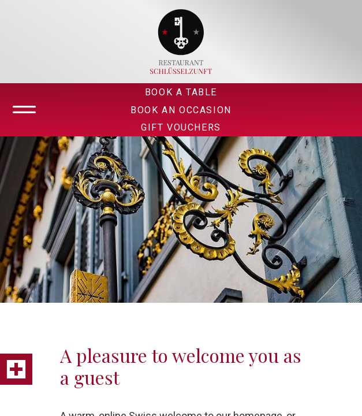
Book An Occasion (181, 110)
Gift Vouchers (181, 127)
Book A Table (181, 92)
